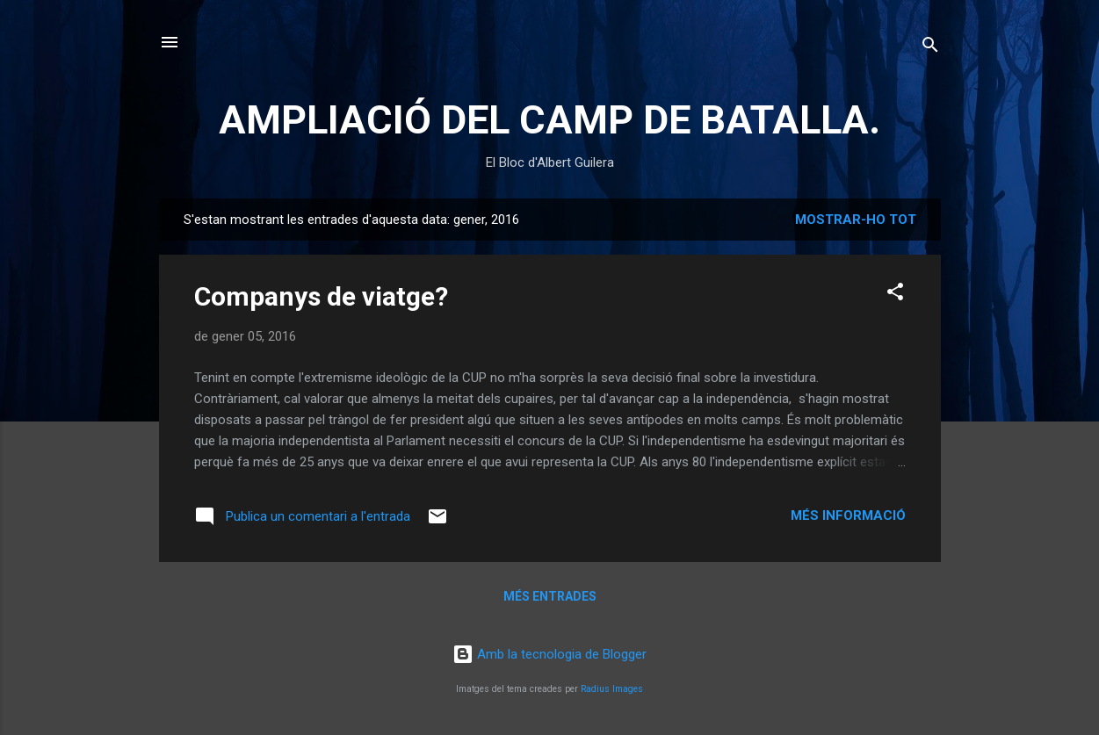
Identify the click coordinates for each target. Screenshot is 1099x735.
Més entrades (549, 596)
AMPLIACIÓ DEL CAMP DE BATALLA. (549, 120)
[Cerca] (930, 48)
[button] (895, 294)
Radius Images (612, 689)
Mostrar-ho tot (855, 219)
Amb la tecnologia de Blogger (549, 654)
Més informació (848, 515)
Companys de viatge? (321, 296)
